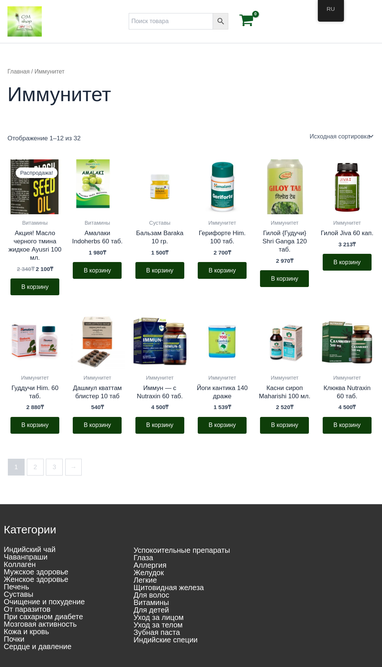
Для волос (151, 595)
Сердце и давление (38, 646)
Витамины (151, 602)
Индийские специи (166, 640)
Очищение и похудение (44, 602)
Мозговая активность (40, 624)
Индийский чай (30, 549)
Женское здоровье (36, 579)
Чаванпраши (25, 557)
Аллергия (150, 565)
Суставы (18, 594)
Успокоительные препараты (182, 550)
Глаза (143, 558)
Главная (18, 71)
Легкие (145, 580)
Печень (16, 587)
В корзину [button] (34, 287)
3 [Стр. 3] (54, 467)
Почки (14, 639)
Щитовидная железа (169, 587)
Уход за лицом (159, 617)
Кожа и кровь (26, 631)
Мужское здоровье (36, 572)
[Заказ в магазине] (341, 136)
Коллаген (20, 564)
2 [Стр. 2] (35, 467)
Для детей (151, 610)
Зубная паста (157, 632)
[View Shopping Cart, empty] (246, 21)
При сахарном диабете (43, 617)
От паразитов (27, 609)
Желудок (149, 572)
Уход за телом (158, 625)
